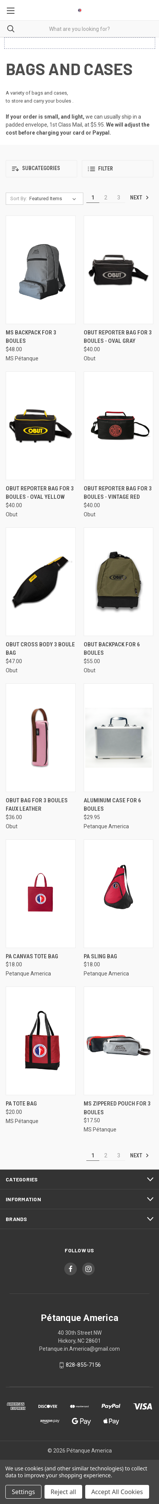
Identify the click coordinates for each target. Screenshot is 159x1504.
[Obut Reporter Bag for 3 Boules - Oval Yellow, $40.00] (40, 426)
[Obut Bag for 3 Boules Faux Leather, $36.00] (40, 738)
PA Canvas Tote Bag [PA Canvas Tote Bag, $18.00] (32, 956)
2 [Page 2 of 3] (105, 197)
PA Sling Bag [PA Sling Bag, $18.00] (100, 956)
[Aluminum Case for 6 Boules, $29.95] (118, 738)
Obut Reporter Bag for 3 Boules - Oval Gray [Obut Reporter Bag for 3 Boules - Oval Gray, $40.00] (118, 337)
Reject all (63, 1492)
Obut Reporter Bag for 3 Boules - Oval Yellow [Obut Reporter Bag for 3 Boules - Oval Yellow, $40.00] (40, 493)
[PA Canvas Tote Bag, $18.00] (40, 893)
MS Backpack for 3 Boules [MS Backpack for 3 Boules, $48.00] (31, 337)
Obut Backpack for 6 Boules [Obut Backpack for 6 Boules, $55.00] (112, 649)
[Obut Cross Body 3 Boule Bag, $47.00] (40, 582)
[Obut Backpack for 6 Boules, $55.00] (118, 582)
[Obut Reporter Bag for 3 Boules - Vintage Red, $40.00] (118, 426)
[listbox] (54, 198)
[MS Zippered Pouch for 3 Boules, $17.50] (118, 1041)
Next (139, 197)
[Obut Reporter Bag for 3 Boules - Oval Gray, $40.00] (118, 270)
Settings (23, 1492)
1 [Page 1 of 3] (92, 197)
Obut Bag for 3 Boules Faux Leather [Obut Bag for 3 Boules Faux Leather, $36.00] (37, 805)
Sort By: (18, 198)
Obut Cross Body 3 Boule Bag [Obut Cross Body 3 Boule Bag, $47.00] (40, 649)
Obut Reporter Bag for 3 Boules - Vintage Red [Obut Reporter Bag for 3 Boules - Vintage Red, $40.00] (118, 493)
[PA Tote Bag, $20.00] (40, 1041)
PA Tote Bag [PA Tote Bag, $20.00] (21, 1103)
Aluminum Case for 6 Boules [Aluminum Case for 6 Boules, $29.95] (112, 805)
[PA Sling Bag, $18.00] (118, 893)
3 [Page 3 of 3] (118, 197)
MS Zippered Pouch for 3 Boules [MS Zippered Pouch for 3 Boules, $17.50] (117, 1108)
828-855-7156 (83, 1364)
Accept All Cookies (117, 1492)
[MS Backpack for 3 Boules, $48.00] (40, 270)
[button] (41, 168)
